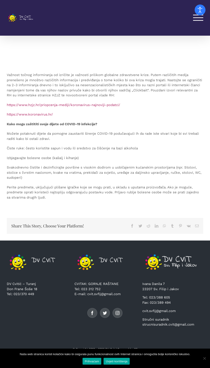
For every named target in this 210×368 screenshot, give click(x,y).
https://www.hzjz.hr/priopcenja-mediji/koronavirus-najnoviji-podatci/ (63, 105)
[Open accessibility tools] (200, 10)
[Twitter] (105, 313)
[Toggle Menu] (198, 18)
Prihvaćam (92, 361)
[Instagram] (117, 313)
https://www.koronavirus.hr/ (30, 114)
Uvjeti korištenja (116, 361)
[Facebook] (92, 313)
